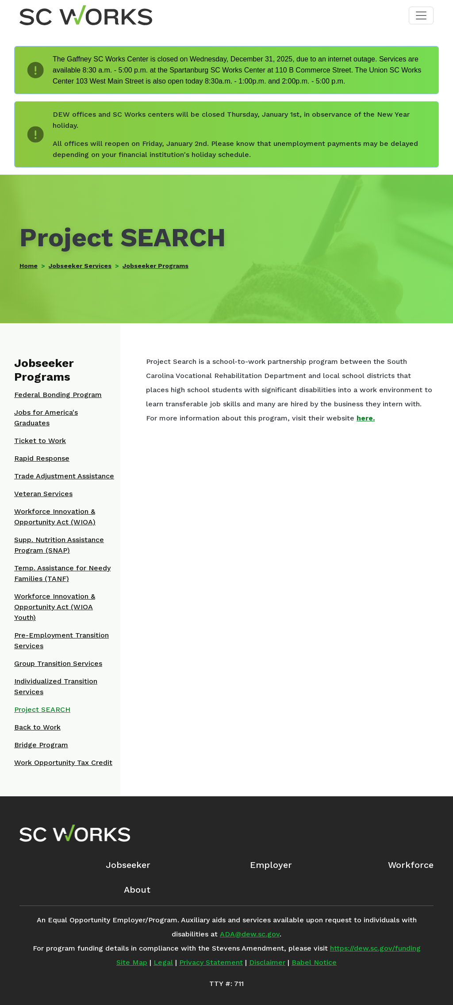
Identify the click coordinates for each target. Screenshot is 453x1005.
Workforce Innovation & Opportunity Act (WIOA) (55, 516)
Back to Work (37, 727)
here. (366, 418)
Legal (163, 962)
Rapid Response (41, 458)
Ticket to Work (40, 440)
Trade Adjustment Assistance (64, 476)
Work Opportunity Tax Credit (63, 762)
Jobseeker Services (80, 265)
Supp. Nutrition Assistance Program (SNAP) (59, 544)
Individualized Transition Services (55, 686)
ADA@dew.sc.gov (250, 934)
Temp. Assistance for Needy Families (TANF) (62, 573)
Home (28, 265)
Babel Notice (314, 962)
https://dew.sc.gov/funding (375, 948)
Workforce (411, 865)
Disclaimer (267, 962)
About (137, 889)
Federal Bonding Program (58, 394)
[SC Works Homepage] (74, 833)
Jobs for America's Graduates (46, 417)
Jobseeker (128, 865)
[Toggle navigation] (421, 15)
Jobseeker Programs (155, 265)
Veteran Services (43, 493)
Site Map (131, 962)
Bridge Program (41, 745)
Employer (271, 865)
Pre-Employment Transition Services (61, 640)
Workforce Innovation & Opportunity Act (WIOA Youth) (54, 607)
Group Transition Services (58, 663)
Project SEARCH (42, 709)
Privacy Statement (211, 962)
